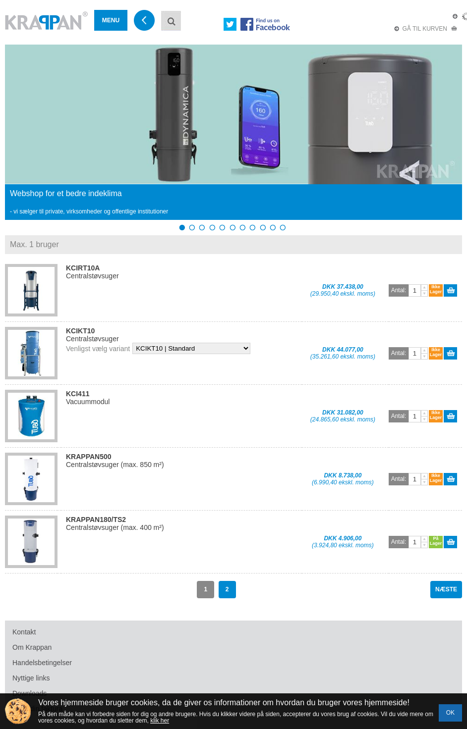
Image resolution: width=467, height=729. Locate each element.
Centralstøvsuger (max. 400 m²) (115, 523)
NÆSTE (446, 589)
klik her (159, 720)
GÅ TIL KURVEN (426, 28)
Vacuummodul (88, 398)
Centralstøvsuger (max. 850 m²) (115, 461)
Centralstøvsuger (92, 272)
